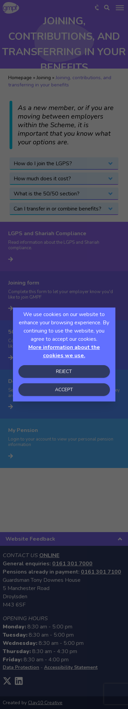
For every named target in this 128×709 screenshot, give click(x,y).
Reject (64, 371)
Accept (64, 389)
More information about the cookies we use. (64, 351)
